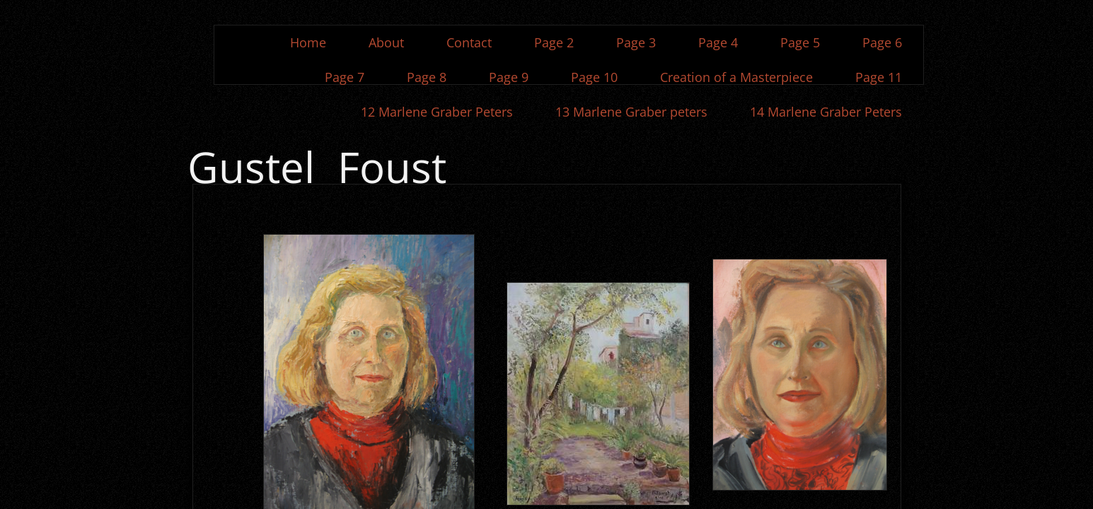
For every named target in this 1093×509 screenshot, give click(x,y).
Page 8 (426, 77)
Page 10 (594, 77)
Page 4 (718, 42)
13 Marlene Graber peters (631, 111)
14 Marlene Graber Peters (826, 111)
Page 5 (800, 42)
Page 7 (344, 77)
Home (308, 42)
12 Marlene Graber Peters (437, 111)
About (386, 42)
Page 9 (508, 77)
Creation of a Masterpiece (736, 77)
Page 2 (554, 42)
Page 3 (636, 42)
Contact (469, 42)
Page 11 (878, 77)
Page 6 (882, 42)
